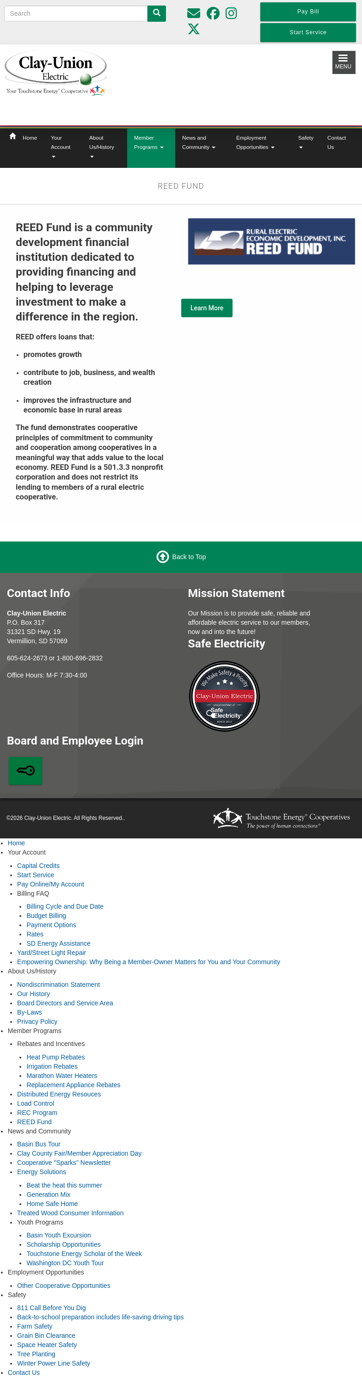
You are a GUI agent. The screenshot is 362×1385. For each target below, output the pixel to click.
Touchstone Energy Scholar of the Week (84, 1253)
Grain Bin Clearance (46, 1335)
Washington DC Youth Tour (65, 1263)
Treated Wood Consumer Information (70, 1213)
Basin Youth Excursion (58, 1235)
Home (30, 138)
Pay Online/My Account (50, 884)
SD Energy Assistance (58, 943)
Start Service (35, 875)
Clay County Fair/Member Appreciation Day (79, 1153)
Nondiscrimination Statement (58, 984)
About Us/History (101, 146)
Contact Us (336, 142)
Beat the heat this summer (64, 1185)
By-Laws (29, 1012)
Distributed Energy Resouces (59, 1094)
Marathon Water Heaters (61, 1075)
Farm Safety (34, 1326)
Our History (33, 993)
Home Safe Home (52, 1203)
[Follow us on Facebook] (213, 15)
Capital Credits (38, 865)
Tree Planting (36, 1354)
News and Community (198, 142)
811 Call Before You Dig (51, 1307)
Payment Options (51, 925)
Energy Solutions (41, 1172)
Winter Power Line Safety (53, 1363)
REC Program (37, 1112)
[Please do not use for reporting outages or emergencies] (193, 15)
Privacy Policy (37, 1021)
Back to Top (189, 556)
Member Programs (149, 142)
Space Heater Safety (47, 1344)
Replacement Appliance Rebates (73, 1085)
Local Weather (228, 83)
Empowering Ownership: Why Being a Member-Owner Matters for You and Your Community (148, 962)
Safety (305, 141)
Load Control (35, 1103)
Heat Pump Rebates (55, 1057)
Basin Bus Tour (39, 1144)
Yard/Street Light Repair (51, 952)
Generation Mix (48, 1194)
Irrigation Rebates (52, 1066)
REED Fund (34, 1122)
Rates (34, 934)
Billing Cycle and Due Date (65, 906)
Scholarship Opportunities (63, 1244)
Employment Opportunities (255, 142)
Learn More (206, 308)
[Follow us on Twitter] (193, 31)
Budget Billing (46, 915)
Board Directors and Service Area (65, 1003)
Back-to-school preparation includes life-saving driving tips (100, 1317)
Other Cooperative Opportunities (63, 1285)
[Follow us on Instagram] (231, 15)
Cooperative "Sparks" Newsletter (64, 1162)
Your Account (60, 146)
